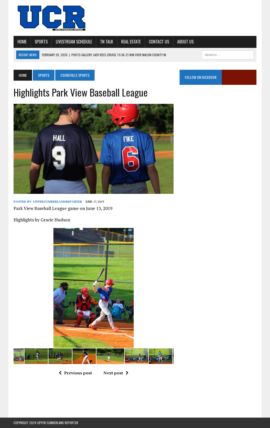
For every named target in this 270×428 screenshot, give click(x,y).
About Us (185, 42)
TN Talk (106, 42)
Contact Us (159, 42)
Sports (41, 42)
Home (22, 42)
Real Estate (131, 42)
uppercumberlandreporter (57, 201)
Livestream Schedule (74, 42)
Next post (115, 373)
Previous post (75, 373)
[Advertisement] (218, 138)
